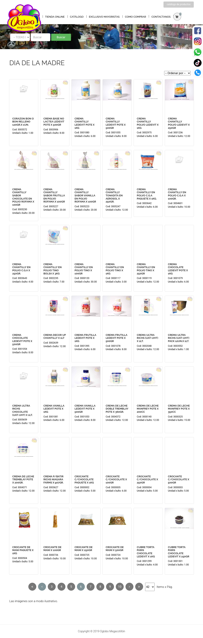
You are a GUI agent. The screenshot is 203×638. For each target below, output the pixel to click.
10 (119, 586)
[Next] (129, 587)
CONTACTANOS (161, 16)
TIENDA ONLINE (55, 16)
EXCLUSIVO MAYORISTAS (104, 16)
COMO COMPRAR (135, 16)
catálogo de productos (179, 4)
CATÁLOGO (77, 16)
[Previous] (32, 587)
